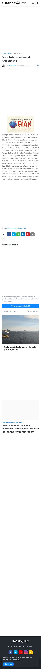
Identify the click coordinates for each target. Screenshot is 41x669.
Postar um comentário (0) (20, 306)
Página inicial (6, 53)
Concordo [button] (8, 664)
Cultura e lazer (17, 53)
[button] (2, 3)
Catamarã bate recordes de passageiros (20, 348)
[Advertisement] (20, 29)
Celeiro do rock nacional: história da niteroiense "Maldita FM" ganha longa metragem (20, 428)
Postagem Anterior (9, 311)
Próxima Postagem (31, 311)
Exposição (22, 228)
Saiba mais (15, 660)
